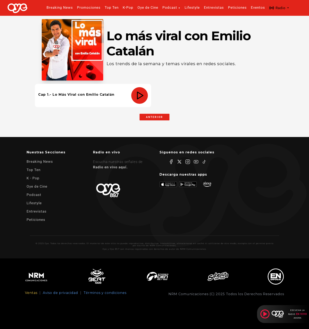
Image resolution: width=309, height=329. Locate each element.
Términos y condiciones (104, 293)
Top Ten (112, 7)
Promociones (89, 7)
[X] (179, 161)
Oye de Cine (147, 7)
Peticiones (237, 7)
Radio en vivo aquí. (110, 167)
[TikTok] (204, 161)
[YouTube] (196, 161)
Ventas (31, 293)
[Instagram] (187, 161)
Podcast (34, 195)
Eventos (258, 7)
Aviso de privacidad (60, 293)
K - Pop (33, 178)
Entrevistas (214, 7)
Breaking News (60, 7)
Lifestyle (192, 7)
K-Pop (128, 7)
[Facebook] (171, 161)
